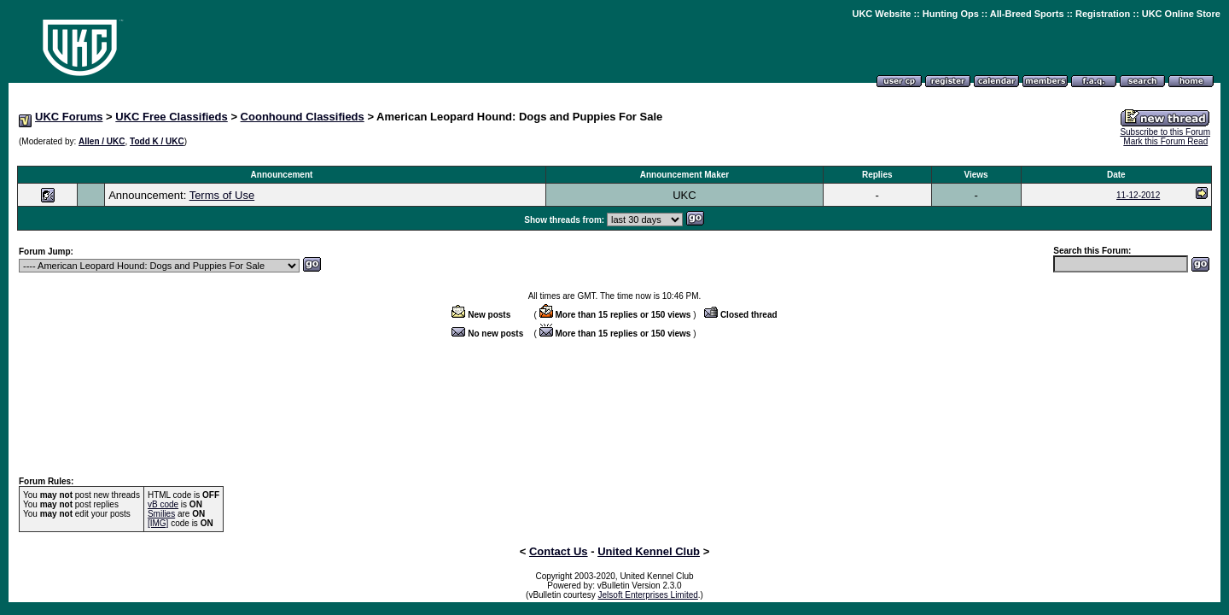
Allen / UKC (102, 141)
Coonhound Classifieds (302, 116)
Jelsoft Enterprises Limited (648, 595)
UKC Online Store (1181, 14)
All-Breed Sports (1027, 14)
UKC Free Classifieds (171, 116)
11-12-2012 (1138, 195)
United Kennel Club (648, 551)
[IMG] (158, 523)
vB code (163, 504)
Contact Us (558, 551)
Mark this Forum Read (1165, 141)
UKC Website (881, 14)
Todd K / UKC (157, 141)
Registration (1102, 14)
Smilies (161, 513)
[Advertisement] (614, 156)
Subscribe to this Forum (1165, 132)
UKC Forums (68, 116)
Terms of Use (222, 195)
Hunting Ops (951, 14)
